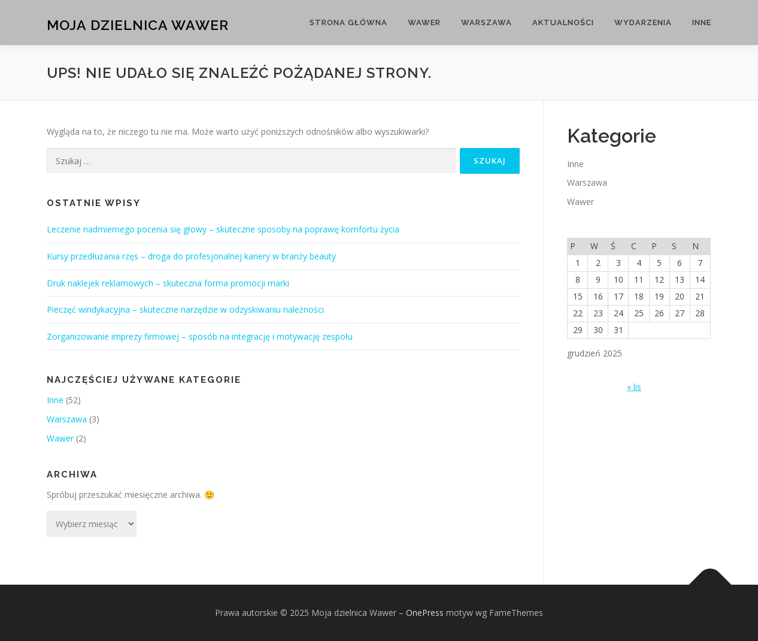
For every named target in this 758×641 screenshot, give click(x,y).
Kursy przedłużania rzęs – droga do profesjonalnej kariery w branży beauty (191, 256)
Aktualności (563, 22)
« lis (634, 386)
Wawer (424, 22)
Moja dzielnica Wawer (138, 24)
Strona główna (348, 22)
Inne (701, 22)
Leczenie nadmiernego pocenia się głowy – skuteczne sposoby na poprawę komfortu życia (223, 229)
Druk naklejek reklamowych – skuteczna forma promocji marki (168, 283)
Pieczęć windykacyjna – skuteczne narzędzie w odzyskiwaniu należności (185, 309)
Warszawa (486, 22)
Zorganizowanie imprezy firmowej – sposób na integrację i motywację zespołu (200, 336)
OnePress (425, 612)
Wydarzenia (643, 22)
